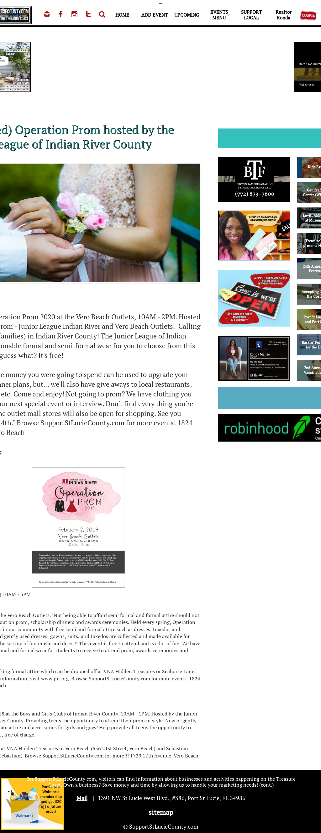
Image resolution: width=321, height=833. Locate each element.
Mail (81, 798)
